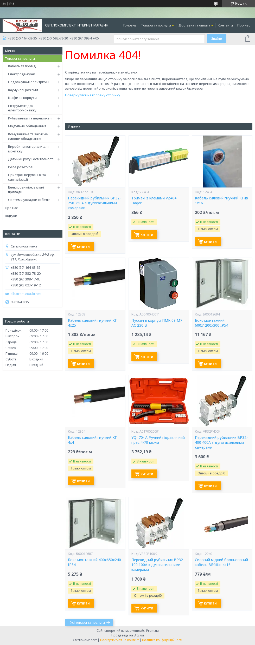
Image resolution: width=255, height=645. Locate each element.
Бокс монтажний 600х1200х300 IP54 (211, 323)
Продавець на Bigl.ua (127, 635)
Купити (83, 246)
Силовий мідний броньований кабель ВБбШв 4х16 (221, 562)
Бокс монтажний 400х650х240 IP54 (94, 562)
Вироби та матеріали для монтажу (28, 148)
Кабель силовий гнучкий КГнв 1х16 (221, 200)
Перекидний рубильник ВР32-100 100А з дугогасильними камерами (157, 564)
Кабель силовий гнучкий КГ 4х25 (92, 323)
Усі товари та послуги (87, 622)
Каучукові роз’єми (23, 90)
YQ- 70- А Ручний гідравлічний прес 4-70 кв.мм (158, 440)
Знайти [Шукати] (216, 39)
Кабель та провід (22, 66)
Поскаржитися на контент (119, 640)
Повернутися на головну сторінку (92, 95)
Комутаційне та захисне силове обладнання (28, 136)
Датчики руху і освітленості (31, 159)
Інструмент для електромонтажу (22, 108)
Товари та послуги (156, 25)
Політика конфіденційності (162, 640)
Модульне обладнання (27, 126)
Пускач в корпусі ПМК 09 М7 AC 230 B (156, 323)
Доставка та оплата (194, 25)
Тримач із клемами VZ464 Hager (153, 200)
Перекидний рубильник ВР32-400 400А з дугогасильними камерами (221, 442)
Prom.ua (152, 630)
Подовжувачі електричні (28, 81)
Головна (130, 25)
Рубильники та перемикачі (30, 118)
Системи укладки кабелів (29, 199)
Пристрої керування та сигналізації (27, 177)
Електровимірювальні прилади (26, 189)
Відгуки (11, 215)
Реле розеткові (20, 167)
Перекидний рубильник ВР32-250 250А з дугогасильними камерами (94, 203)
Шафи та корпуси (22, 97)
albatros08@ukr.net (26, 294)
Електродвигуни (21, 74)
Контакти (225, 25)
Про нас (243, 25)
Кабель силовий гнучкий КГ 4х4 (92, 440)
